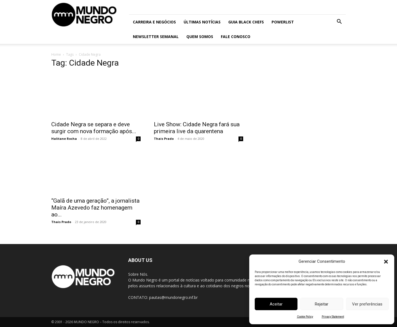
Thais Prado (164, 138)
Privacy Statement (333, 316)
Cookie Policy (305, 316)
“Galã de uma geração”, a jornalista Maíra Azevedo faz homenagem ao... (95, 207)
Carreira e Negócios (154, 22)
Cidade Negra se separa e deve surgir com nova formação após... (93, 128)
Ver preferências (367, 304)
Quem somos (199, 36)
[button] (386, 261)
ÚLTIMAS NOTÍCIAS (202, 22)
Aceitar (276, 304)
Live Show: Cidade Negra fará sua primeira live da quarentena (197, 128)
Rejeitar (321, 304)
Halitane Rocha (64, 138)
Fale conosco (235, 36)
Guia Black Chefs (246, 22)
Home (56, 54)
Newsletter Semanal (156, 36)
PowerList (283, 22)
